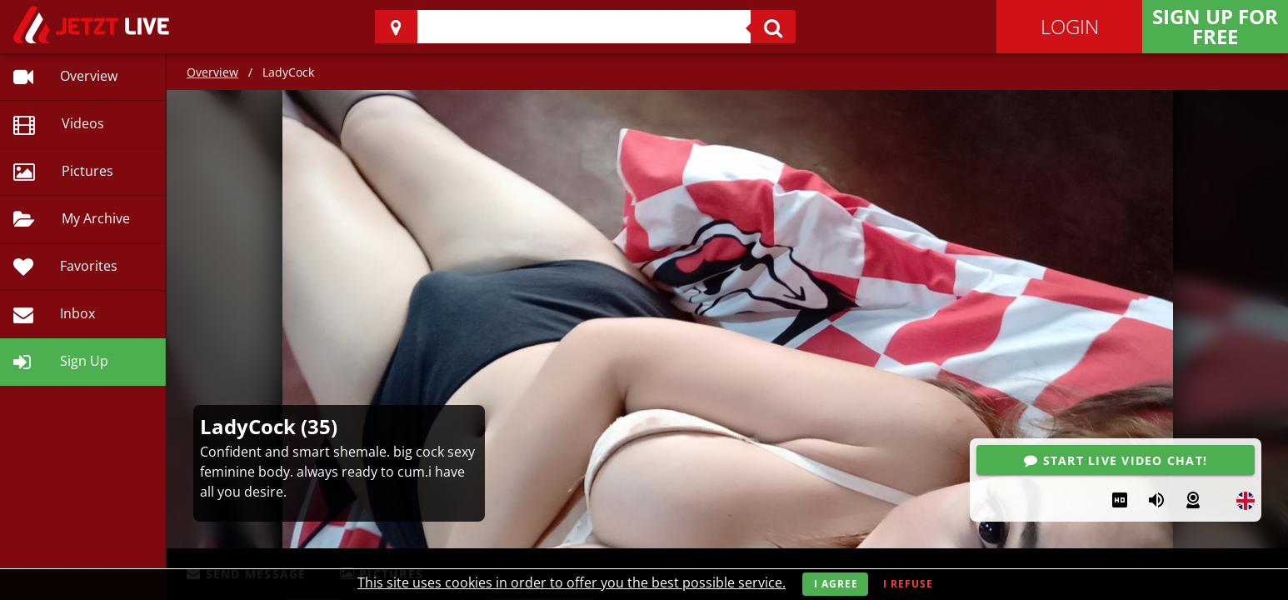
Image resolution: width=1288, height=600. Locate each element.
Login (1070, 26)
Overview (212, 72)
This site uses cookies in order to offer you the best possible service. (571, 582)
